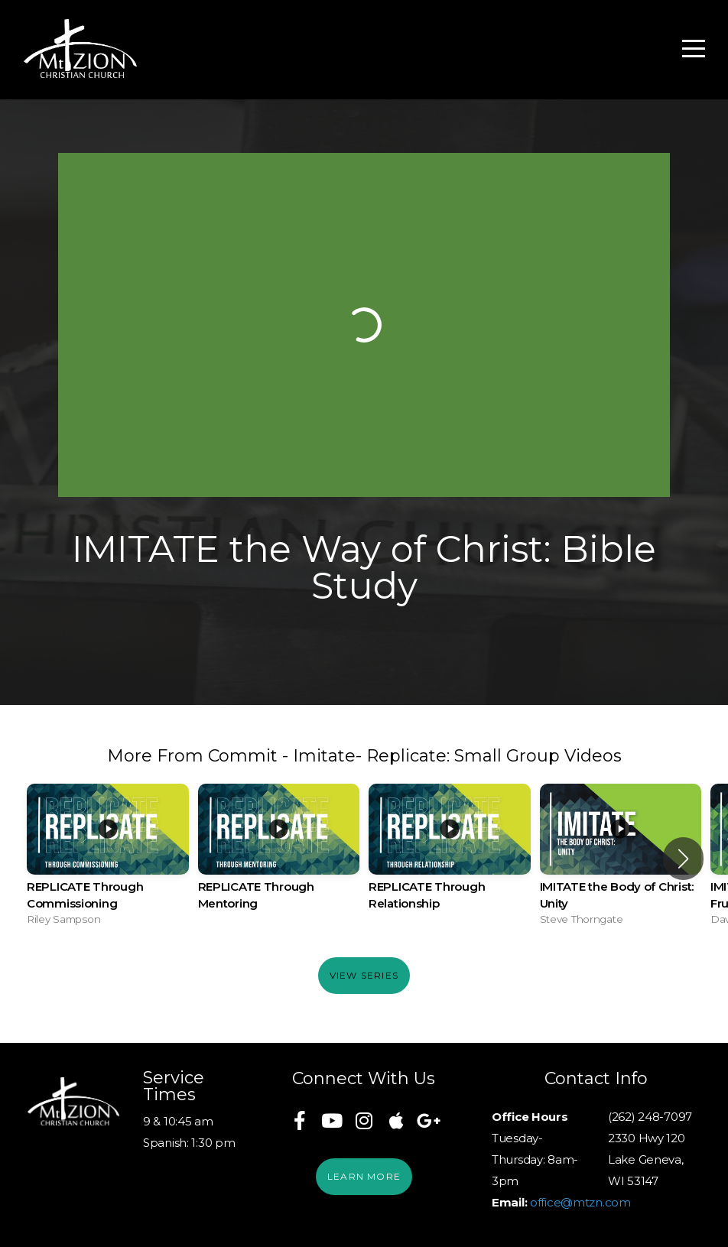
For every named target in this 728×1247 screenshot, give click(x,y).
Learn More (364, 1176)
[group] (108, 859)
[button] (683, 858)
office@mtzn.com (580, 1202)
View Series (364, 975)
